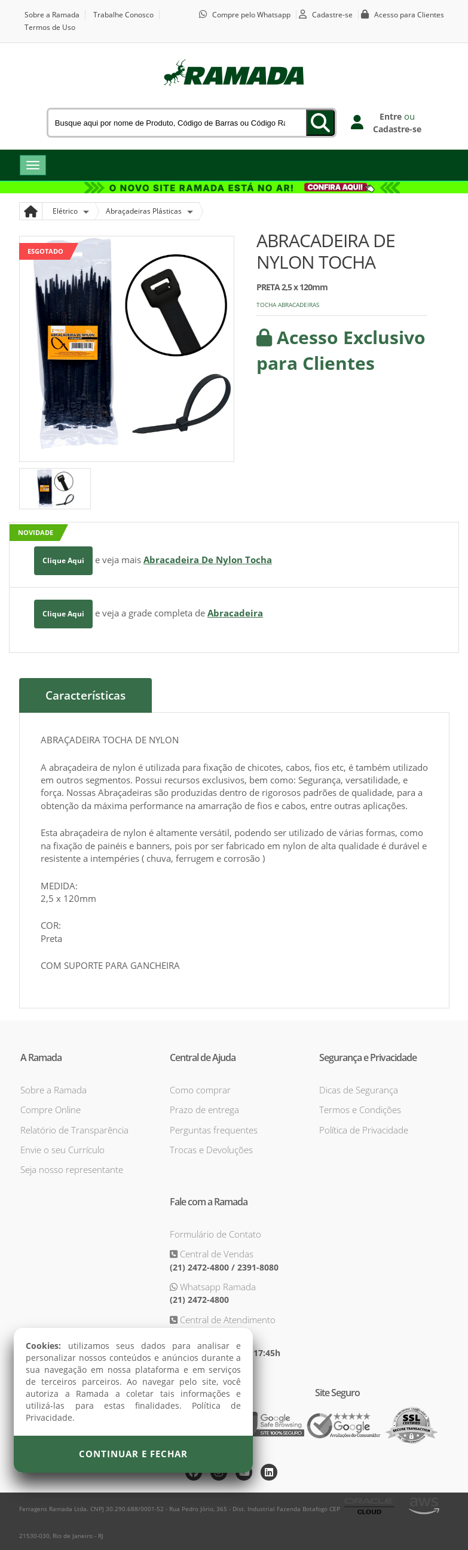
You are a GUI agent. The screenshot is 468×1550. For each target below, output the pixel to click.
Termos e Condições (360, 1110)
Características (85, 695)
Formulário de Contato (215, 1234)
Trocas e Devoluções (211, 1150)
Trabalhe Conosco (123, 14)
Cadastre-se (332, 14)
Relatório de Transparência (74, 1130)
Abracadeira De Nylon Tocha (207, 560)
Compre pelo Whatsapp (251, 14)
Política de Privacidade (363, 1130)
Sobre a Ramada (52, 14)
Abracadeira (235, 613)
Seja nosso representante (71, 1169)
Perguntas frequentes (214, 1130)
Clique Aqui (63, 560)
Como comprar (200, 1090)
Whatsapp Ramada (217, 1287)
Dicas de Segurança (358, 1090)
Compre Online (50, 1110)
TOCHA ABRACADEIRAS (287, 304)
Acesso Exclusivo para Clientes (341, 350)
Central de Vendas (215, 1254)
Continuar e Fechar (133, 1454)
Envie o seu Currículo (62, 1150)
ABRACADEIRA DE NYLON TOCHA (325, 251)
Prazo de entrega (204, 1110)
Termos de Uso (50, 27)
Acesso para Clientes (409, 14)
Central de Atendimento (227, 1320)
